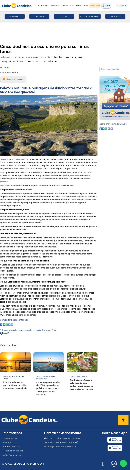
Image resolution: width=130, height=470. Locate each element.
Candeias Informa (89, 16)
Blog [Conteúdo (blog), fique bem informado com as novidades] (72, 6)
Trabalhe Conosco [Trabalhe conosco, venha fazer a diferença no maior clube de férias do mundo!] (10, 446)
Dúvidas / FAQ (8, 442)
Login (106, 5)
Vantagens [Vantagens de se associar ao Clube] (43, 6)
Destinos (39, 16)
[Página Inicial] (17, 5)
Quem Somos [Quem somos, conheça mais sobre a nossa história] (82, 6)
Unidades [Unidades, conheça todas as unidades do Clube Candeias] (54, 6)
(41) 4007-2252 (71, 446)
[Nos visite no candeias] (114, 464)
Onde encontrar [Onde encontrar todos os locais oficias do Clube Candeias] (9, 438)
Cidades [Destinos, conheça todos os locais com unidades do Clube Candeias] (64, 6)
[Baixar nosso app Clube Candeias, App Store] (114, 440)
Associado (115, 16)
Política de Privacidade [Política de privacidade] (12, 451)
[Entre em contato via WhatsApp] (123, 463)
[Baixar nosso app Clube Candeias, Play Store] (115, 448)
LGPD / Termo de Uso (11, 455)
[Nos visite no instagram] (103, 465)
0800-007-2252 (51, 442)
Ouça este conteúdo (13, 79)
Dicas (64, 16)
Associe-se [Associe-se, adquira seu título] (95, 6)
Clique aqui (17, 314)
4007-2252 (49, 438)
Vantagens (15, 16)
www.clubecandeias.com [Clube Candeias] (24, 463)
